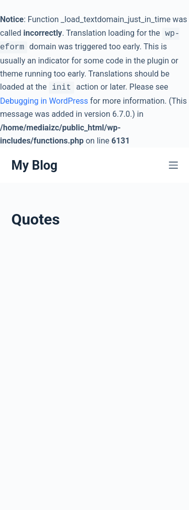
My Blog (35, 165)
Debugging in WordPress (44, 101)
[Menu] (173, 165)
